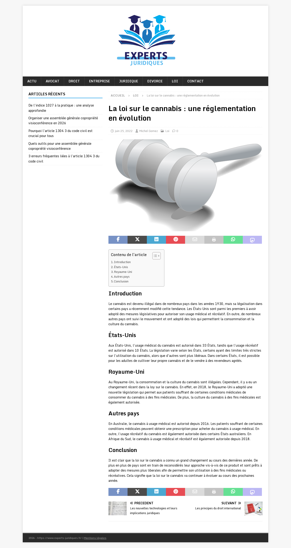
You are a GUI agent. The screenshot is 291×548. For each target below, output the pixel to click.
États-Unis (121, 267)
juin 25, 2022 (124, 130)
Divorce (155, 81)
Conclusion (121, 281)
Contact (195, 81)
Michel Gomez (148, 130)
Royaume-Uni (123, 271)
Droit (74, 81)
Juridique (128, 81)
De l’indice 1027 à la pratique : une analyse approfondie (61, 108)
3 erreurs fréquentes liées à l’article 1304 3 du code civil (63, 158)
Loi (175, 81)
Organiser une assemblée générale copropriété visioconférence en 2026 (63, 120)
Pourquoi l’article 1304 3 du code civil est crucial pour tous (60, 133)
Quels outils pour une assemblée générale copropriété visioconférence (59, 146)
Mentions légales (95, 538)
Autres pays (122, 276)
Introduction (122, 262)
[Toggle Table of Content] (154, 256)
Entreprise (99, 81)
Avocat (52, 81)
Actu (31, 81)
